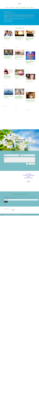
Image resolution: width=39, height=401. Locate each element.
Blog (19, 7)
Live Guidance (16, 7)
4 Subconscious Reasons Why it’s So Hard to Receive (8, 76)
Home (5, 7)
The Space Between (23, 7)
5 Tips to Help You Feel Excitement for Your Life (19, 57)
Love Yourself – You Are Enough (19, 77)
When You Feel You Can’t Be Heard (7, 38)
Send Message (31, 163)
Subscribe (6, 201)
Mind (10, 58)
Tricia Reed (6, 39)
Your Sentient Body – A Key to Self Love (19, 38)
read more (5, 47)
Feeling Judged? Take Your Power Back (8, 57)
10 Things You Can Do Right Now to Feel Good (30, 100)
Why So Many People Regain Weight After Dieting (30, 38)
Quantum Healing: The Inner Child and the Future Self (30, 62)
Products (28, 7)
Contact (10, 7)
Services (13, 7)
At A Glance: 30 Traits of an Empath (8, 97)
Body (8, 58)
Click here (16, 214)
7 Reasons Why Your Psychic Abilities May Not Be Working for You (19, 97)
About (7, 7)
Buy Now (28, 181)
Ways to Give (31, 7)
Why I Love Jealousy (29, 81)
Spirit (8, 39)
